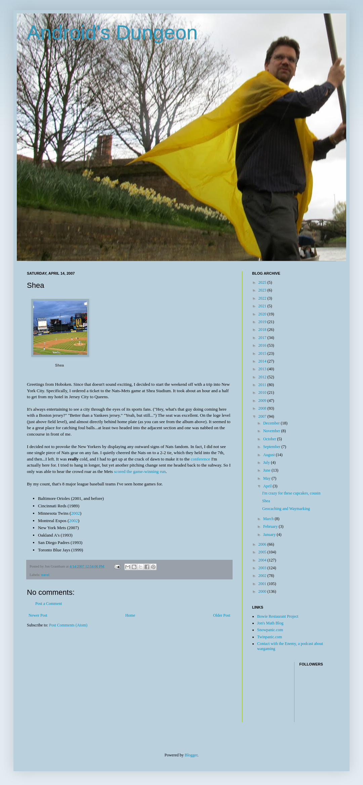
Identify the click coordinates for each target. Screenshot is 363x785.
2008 (263, 408)
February (271, 526)
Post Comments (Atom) (68, 625)
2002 (75, 513)
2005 (263, 552)
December (272, 423)
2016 (263, 345)
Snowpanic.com (270, 629)
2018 (263, 329)
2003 (263, 568)
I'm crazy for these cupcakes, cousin (291, 493)
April (268, 486)
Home (130, 615)
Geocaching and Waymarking (286, 508)
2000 (263, 591)
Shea (59, 365)
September (272, 446)
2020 (263, 314)
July (267, 462)
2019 (263, 321)
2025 (263, 282)
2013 (263, 369)
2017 (263, 337)
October (270, 439)
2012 (263, 377)
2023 (263, 290)
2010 (263, 392)
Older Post (221, 615)
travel (45, 575)
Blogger (191, 755)
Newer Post (38, 615)
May (267, 478)
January (270, 534)
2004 (263, 560)
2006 (263, 544)
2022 (263, 298)
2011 (263, 384)
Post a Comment (48, 603)
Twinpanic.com (269, 637)
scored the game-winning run (140, 471)
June (267, 470)
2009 (263, 400)
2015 (263, 353)
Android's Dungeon (112, 32)
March (269, 518)
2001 (263, 583)
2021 (263, 306)
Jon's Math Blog (270, 623)
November (272, 431)
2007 (263, 416)
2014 (263, 361)
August (269, 454)
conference (200, 459)
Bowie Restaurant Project (277, 616)
